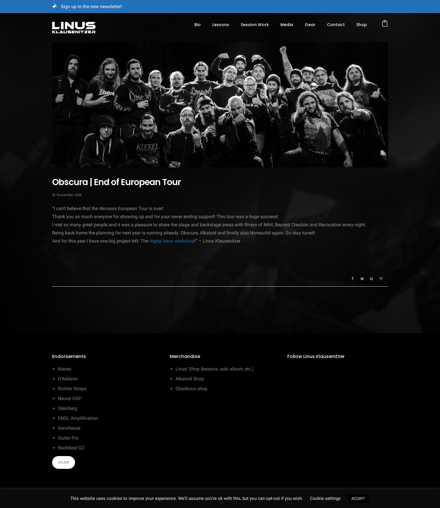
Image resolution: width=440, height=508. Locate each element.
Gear (310, 25)
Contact (336, 25)
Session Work (255, 25)
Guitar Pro (68, 438)
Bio (197, 25)
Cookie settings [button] (325, 498)
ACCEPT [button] (358, 498)
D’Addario (68, 379)
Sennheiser (69, 428)
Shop (361, 25)
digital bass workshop (171, 241)
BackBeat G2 (71, 448)
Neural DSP (69, 398)
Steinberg (67, 408)
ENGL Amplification (78, 418)
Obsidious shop (191, 388)
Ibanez (65, 369)
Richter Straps (72, 388)
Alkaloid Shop (190, 379)
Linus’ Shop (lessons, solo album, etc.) (215, 369)
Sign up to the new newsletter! (91, 6)
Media (286, 25)
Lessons (220, 25)
